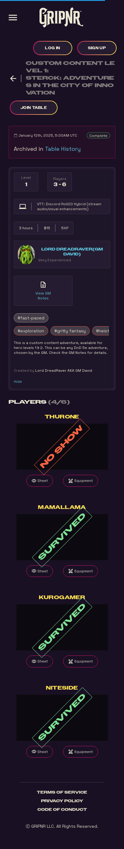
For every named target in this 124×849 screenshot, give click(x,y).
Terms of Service (62, 792)
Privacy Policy (62, 801)
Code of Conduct (62, 809)
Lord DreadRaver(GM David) (72, 252)
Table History (63, 148)
